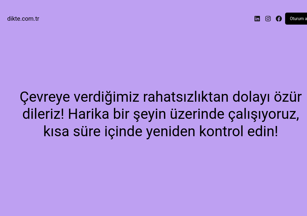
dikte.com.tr (23, 18)
